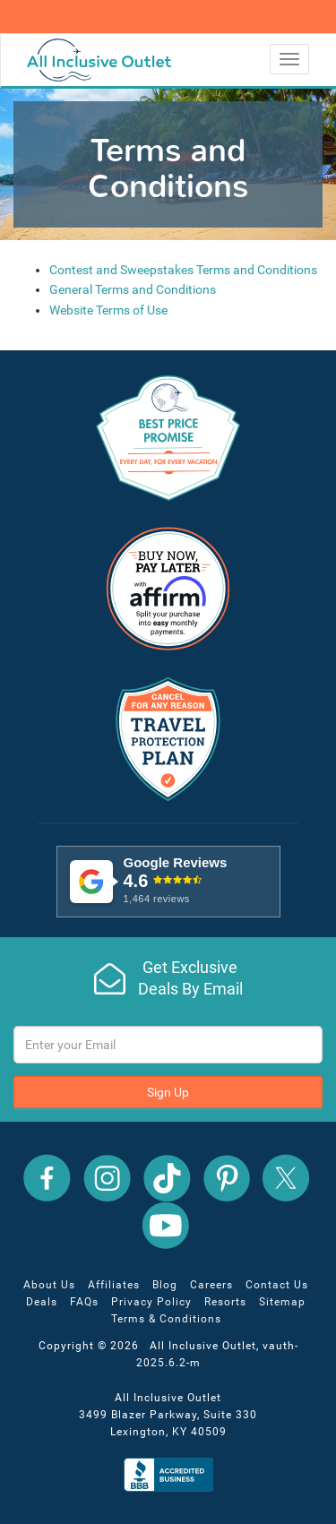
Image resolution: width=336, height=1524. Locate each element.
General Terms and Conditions (132, 289)
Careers (211, 1285)
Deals (41, 1302)
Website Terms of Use (108, 310)
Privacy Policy (151, 1302)
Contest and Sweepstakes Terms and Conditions (183, 270)
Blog (164, 1285)
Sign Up (168, 1092)
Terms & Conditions (166, 1319)
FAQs (84, 1302)
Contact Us (277, 1285)
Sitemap (282, 1302)
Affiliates (114, 1285)
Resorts (225, 1302)
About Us (49, 1285)
